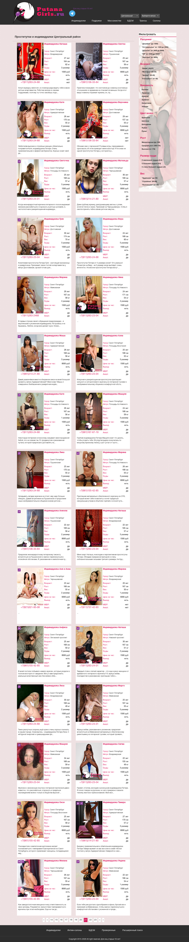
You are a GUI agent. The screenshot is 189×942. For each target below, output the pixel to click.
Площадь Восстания (117, 346)
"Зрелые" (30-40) (148, 75)
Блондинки (146, 124)
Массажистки (114, 21)
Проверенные (108, 930)
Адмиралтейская (57, 112)
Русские (145, 89)
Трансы (143, 21)
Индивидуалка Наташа (55, 44)
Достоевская (114, 112)
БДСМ (130, 21)
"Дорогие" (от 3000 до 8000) (153, 50)
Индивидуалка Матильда (115, 161)
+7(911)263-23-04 (30, 257)
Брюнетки (146, 117)
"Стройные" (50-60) (149, 181)
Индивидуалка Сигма (113, 744)
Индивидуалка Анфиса (55, 627)
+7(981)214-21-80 (88, 199)
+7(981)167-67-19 (88, 432)
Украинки (145, 93)
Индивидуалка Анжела (55, 511)
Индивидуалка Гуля (54, 219)
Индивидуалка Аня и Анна (57, 569)
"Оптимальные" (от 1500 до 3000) (155, 47)
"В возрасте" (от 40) (150, 78)
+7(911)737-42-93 (88, 607)
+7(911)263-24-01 (30, 199)
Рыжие (144, 128)
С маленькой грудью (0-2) (152, 160)
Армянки (145, 100)
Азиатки (145, 96)
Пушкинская (114, 54)
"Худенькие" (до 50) (149, 178)
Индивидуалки (78, 21)
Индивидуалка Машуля (114, 394)
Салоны (157, 21)
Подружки (97, 21)
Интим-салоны (74, 930)
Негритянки (146, 103)
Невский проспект (116, 637)
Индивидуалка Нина (113, 277)
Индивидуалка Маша (54, 336)
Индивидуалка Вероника (115, 102)
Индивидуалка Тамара (114, 802)
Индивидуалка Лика (54, 452)
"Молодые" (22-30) (149, 72)
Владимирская (56, 54)
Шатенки (145, 121)
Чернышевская (115, 171)
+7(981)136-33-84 (88, 82)
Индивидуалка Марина (55, 277)
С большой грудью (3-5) (151, 163)
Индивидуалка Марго (114, 686)
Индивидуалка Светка (114, 44)
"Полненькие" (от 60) (150, 185)
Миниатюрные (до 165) (151, 142)
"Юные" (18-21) (147, 68)
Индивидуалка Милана (55, 861)
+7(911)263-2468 (30, 316)
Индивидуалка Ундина (114, 861)
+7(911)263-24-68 (30, 82)
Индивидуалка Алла (113, 336)
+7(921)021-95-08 (30, 607)
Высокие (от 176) (148, 149)
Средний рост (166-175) (151, 146)
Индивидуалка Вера (113, 219)
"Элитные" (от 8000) (150, 57)
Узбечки (145, 106)
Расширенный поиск (132, 930)
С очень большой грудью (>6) (154, 167)
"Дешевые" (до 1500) (150, 44)
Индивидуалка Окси (54, 802)
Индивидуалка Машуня (56, 744)
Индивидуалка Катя (54, 102)
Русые (144, 131)
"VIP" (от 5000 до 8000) (150, 54)
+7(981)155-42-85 (88, 491)
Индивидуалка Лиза (54, 686)
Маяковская (55, 287)
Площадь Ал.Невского (59, 171)
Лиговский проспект (58, 637)
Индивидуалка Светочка (56, 161)
